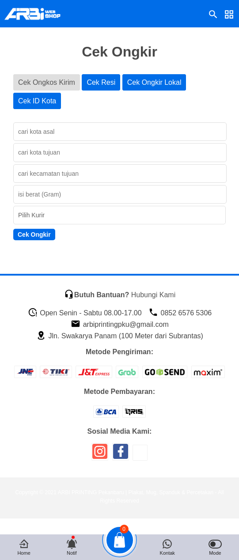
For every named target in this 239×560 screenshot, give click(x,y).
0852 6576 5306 (180, 313)
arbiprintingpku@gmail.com (120, 324)
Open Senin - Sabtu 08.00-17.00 (85, 313)
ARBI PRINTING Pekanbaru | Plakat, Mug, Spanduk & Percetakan (136, 492)
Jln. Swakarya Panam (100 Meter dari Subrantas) (119, 336)
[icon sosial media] (100, 454)
